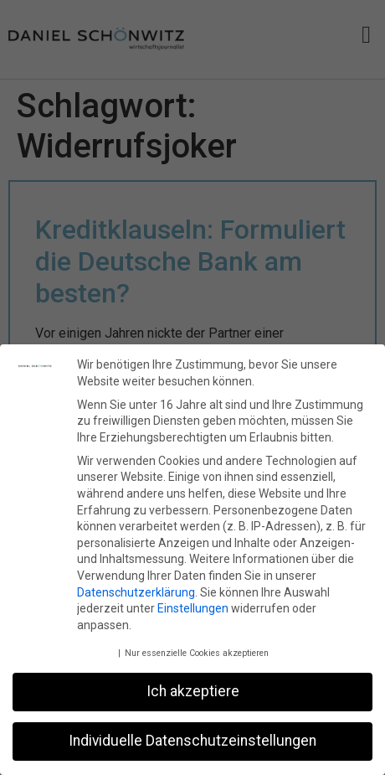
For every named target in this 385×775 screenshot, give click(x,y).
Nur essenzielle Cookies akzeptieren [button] (197, 653)
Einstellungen (192, 607)
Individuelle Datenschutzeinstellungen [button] (192, 740)
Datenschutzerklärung (136, 591)
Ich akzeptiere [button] (192, 691)
